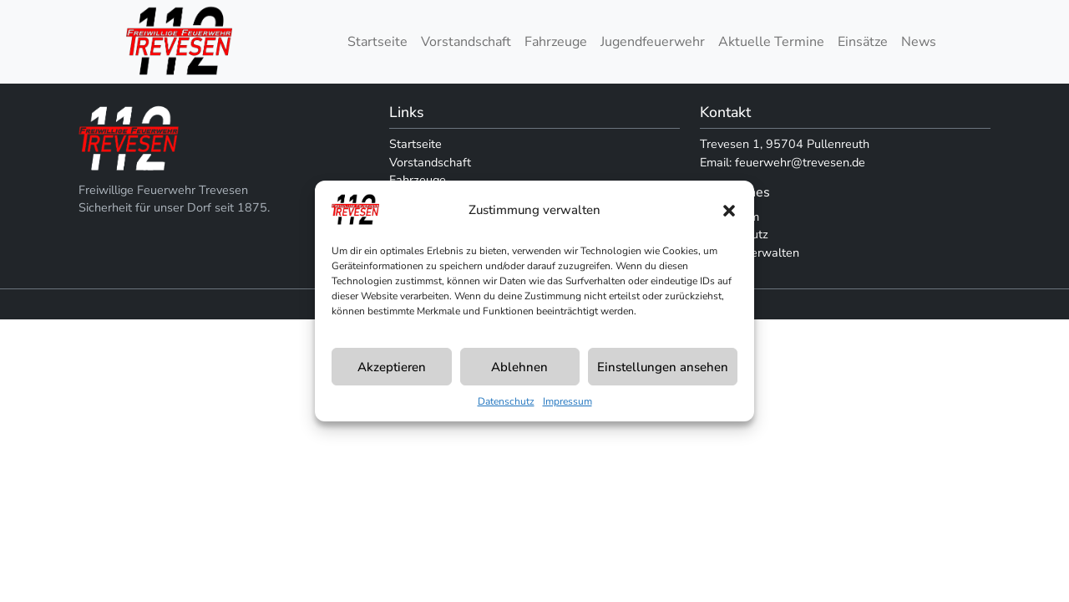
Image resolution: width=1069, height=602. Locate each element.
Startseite (377, 42)
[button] (729, 210)
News (918, 42)
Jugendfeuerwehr (652, 42)
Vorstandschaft (466, 42)
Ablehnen (519, 367)
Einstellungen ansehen (662, 367)
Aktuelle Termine (771, 42)
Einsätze (863, 42)
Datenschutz (506, 401)
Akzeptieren (391, 367)
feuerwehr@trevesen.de (800, 162)
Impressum (567, 401)
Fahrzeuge (555, 42)
